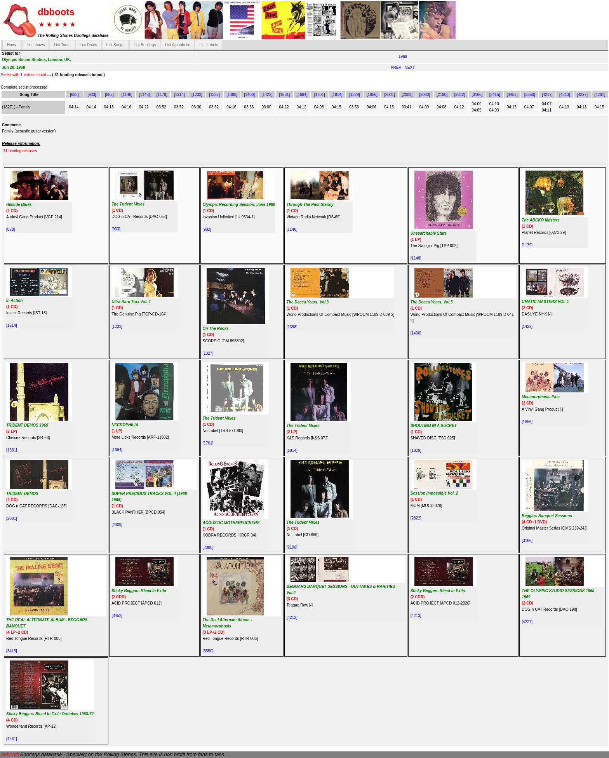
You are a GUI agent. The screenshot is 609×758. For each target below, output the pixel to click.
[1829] (354, 94)
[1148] (144, 94)
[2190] (442, 94)
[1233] (196, 94)
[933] (91, 94)
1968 (402, 56)
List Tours (62, 45)
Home (12, 45)
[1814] (337, 94)
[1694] (302, 94)
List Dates (88, 45)
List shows (35, 45)
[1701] (319, 94)
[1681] (284, 94)
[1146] (127, 94)
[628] (74, 94)
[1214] (179, 94)
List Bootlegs (145, 45)
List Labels (208, 45)
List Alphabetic (177, 45)
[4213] (564, 94)
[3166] (477, 94)
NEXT (409, 67)
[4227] (582, 94)
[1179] (162, 94)
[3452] (512, 94)
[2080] (424, 94)
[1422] (266, 94)
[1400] (249, 94)
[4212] (547, 94)
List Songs (115, 45)
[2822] (459, 94)
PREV (396, 67)
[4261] (599, 94)
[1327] (214, 94)
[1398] (231, 94)
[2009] (407, 94)
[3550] (529, 94)
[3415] (494, 94)
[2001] (389, 94)
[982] (109, 94)
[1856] (372, 94)
